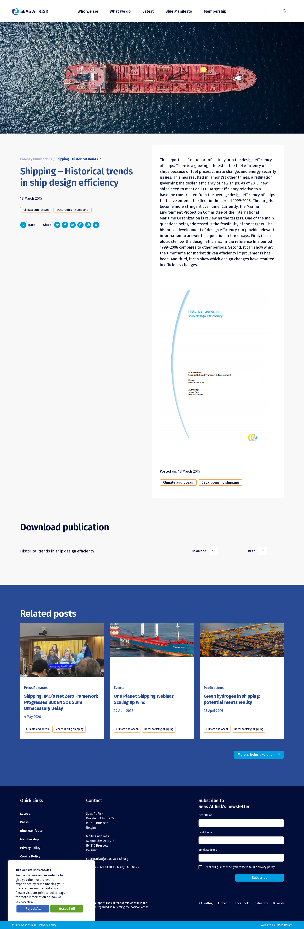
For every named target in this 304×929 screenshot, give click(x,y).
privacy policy (266, 867)
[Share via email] (96, 225)
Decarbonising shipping (72, 209)
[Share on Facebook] (65, 225)
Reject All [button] (33, 908)
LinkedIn (224, 903)
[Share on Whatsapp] (80, 225)
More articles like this (255, 754)
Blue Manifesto (178, 11)
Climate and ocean (36, 209)
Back (27, 225)
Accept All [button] (67, 908)
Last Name (205, 832)
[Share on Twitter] (57, 225)
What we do (120, 11)
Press (24, 822)
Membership (215, 11)
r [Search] (284, 11)
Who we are (88, 11)
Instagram (260, 903)
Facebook (242, 903)
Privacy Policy (30, 848)
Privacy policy (47, 925)
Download (205, 551)
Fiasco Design (284, 925)
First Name (205, 815)
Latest (148, 11)
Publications (42, 159)
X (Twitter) (206, 903)
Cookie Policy (30, 856)
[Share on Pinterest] (88, 225)
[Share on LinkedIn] (73, 225)
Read (257, 551)
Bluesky (278, 903)
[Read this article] (62, 649)
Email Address (208, 849)
